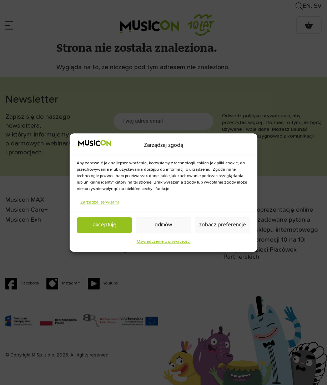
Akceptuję (104, 224)
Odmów (163, 224)
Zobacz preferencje (222, 224)
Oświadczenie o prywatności (164, 242)
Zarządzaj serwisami (99, 202)
